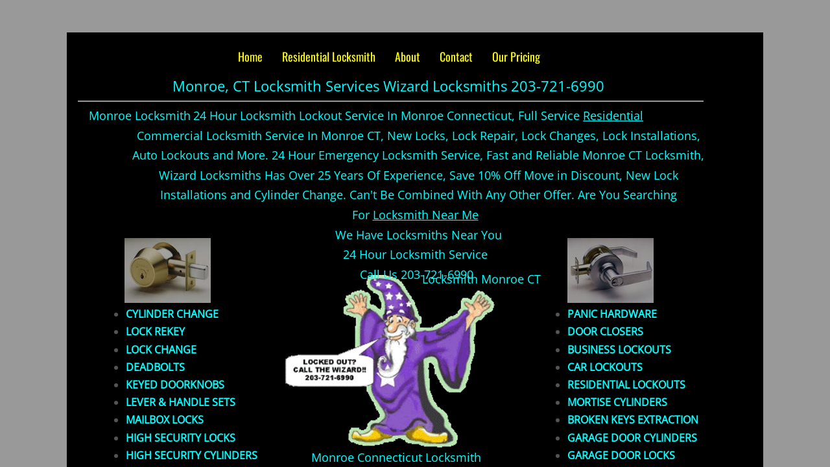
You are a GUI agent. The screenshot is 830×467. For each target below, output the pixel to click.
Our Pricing (516, 56)
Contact (456, 56)
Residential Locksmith (328, 56)
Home (250, 56)
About (407, 56)
